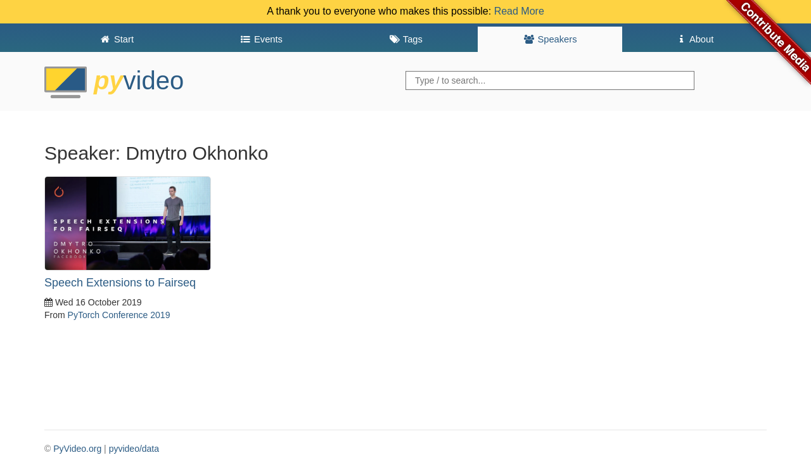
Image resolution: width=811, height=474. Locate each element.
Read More (519, 11)
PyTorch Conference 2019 (119, 315)
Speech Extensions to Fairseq (120, 282)
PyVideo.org (77, 449)
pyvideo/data (134, 449)
